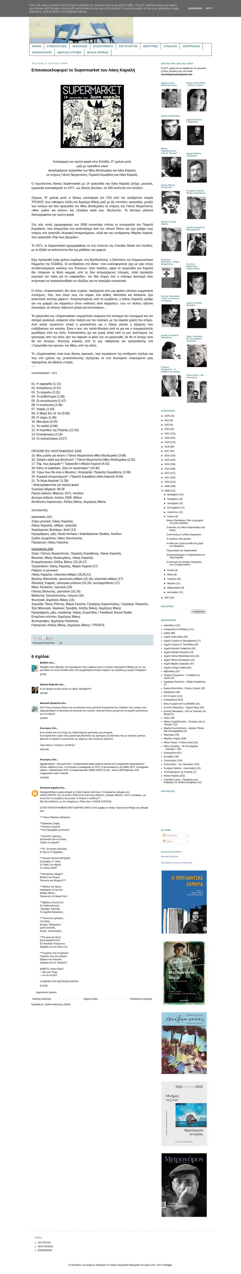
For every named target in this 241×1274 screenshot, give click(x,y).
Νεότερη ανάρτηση (41, 999)
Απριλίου (172, 579)
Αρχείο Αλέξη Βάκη (173, 636)
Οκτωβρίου (173, 503)
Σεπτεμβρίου (174, 507)
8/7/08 (43, 674)
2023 (167, 424)
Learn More (195, 8)
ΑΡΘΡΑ (36, 46)
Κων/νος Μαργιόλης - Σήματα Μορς (181, 707)
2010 (167, 482)
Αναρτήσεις (170, 835)
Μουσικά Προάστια (50, 703)
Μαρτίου (171, 583)
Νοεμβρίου (173, 499)
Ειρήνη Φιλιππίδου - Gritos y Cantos (182, 688)
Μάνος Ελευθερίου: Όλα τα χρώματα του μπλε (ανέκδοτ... (185, 521)
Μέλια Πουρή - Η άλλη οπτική (178, 742)
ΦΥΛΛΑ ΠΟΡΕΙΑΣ (98, 52)
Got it (209, 8)
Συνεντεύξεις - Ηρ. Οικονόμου (178, 764)
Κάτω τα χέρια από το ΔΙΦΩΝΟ (179, 703)
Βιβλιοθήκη (169, 671)
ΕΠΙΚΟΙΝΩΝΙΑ (45, 1250)
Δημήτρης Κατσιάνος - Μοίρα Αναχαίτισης (184, 681)
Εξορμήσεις (169, 692)
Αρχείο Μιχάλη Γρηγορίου (176, 663)
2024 (167, 420)
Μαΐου (170, 574)
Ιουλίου (171, 516)
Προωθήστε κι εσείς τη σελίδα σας (176, 862)
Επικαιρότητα (49, 643)
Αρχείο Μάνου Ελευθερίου (177, 660)
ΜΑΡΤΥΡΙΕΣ (150, 46)
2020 (167, 438)
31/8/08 (43, 718)
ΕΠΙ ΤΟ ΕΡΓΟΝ (128, 46)
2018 (167, 446)
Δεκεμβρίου (173, 494)
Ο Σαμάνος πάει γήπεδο (179, 539)
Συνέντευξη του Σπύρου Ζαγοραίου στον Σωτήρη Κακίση (184, 563)
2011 (167, 477)
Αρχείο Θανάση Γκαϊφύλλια (177, 648)
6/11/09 (43, 985)
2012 (167, 473)
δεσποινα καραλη (49, 787)
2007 (167, 597)
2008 (167, 490)
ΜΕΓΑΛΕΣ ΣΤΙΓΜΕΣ (69, 52)
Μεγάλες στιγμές (172, 738)
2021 (167, 433)
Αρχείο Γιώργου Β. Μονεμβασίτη (180, 640)
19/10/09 (44, 777)
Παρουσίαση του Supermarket (182, 550)
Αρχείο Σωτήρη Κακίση (175, 667)
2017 (167, 451)
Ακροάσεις (169, 625)
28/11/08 (44, 749)
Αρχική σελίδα (91, 999)
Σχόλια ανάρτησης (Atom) (57, 1004)
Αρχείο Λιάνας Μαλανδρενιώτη (179, 656)
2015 (167, 460)
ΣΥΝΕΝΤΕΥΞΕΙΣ (57, 46)
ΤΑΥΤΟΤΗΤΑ (44, 1242)
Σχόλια (168, 841)
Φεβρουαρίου (174, 587)
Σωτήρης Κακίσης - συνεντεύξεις (180, 768)
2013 (167, 468)
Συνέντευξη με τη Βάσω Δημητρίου (184, 534)
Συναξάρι (168, 756)
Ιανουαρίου (173, 592)
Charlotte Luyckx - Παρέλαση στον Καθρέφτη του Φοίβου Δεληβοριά (181, 781)
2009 (167, 486)
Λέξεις (167, 718)
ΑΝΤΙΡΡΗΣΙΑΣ (191, 46)
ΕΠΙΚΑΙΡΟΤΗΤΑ (42, 52)
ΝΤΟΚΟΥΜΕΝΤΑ (103, 46)
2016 (167, 455)
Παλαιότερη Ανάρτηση (141, 999)
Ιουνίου (171, 570)
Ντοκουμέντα (170, 753)
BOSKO (44, 662)
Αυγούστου (173, 512)
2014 (167, 464)
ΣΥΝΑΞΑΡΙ (170, 46)
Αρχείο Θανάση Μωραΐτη (176, 652)
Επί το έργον (170, 696)
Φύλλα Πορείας (171, 775)
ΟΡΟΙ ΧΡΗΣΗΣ (45, 1246)
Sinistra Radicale (49, 684)
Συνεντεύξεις (170, 760)
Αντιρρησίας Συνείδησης (176, 629)
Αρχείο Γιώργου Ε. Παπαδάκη (179, 644)
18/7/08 (43, 693)
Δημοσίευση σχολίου (46, 992)
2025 (167, 416)
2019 (167, 442)
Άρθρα (167, 633)
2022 (167, 429)
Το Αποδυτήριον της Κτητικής (178, 772)
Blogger (168, 1265)
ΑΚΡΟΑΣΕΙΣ (79, 46)
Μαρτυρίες (169, 734)
